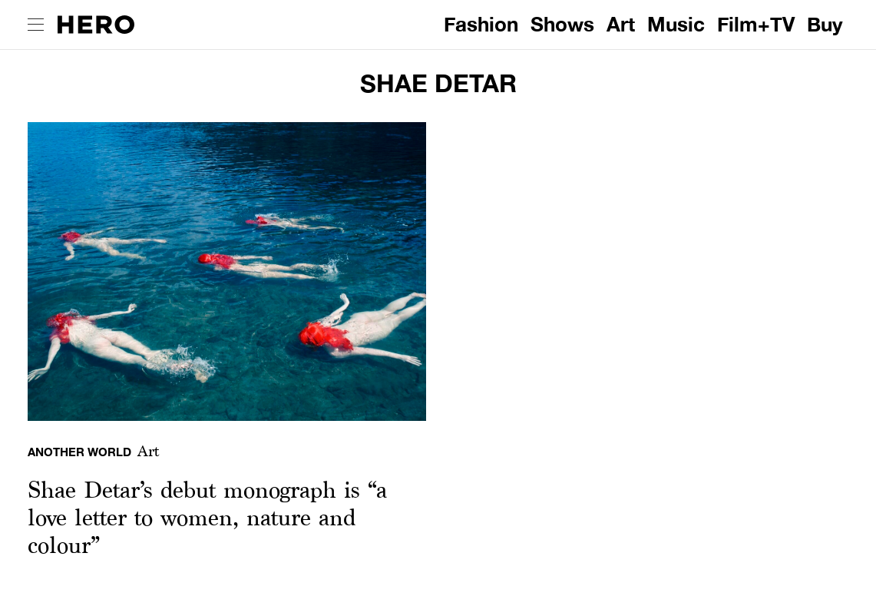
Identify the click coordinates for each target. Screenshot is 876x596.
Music (676, 24)
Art (621, 24)
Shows (562, 24)
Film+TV (756, 24)
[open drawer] (36, 24)
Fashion (481, 24)
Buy (825, 24)
